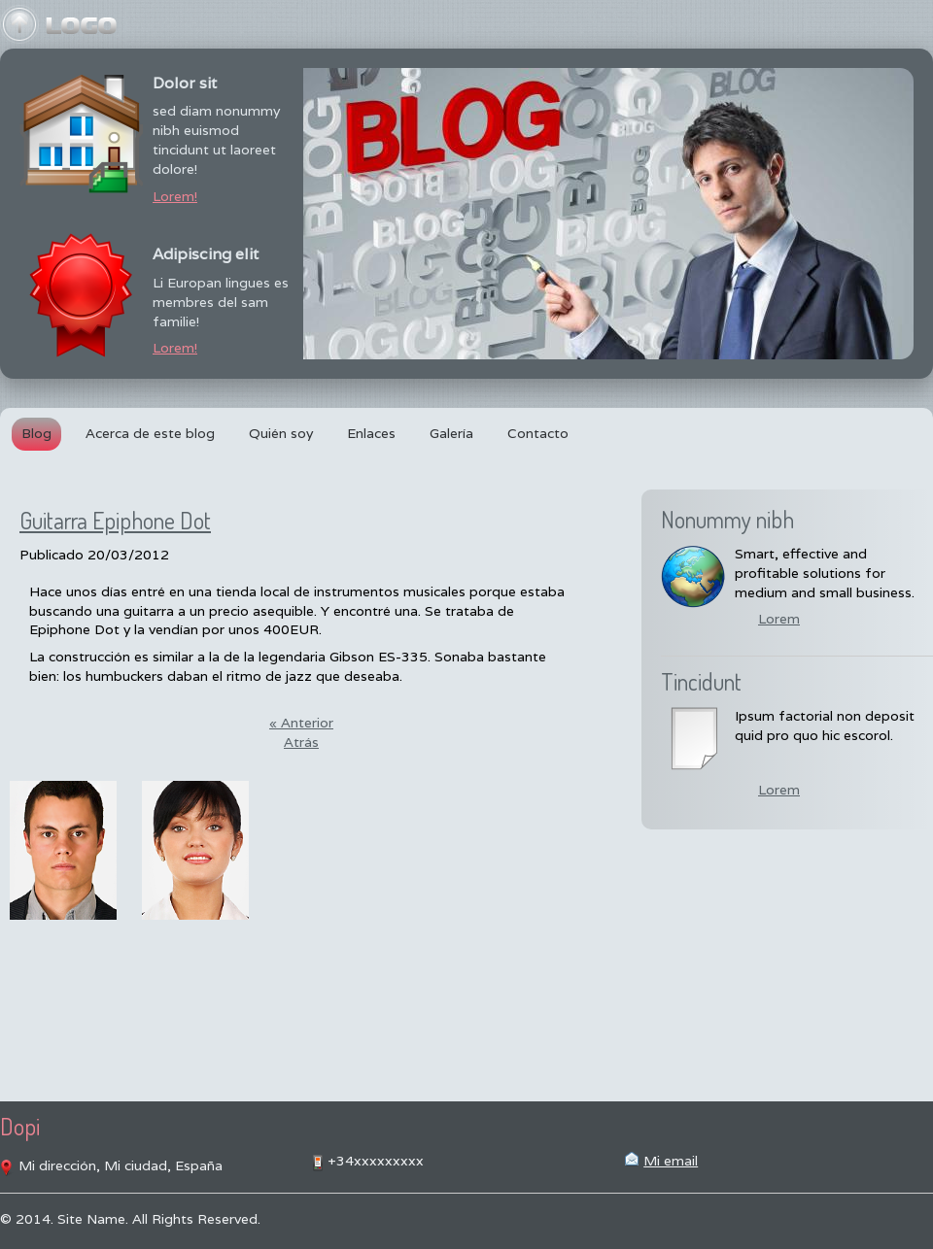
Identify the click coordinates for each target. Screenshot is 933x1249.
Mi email (670, 1160)
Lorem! (175, 196)
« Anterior (301, 722)
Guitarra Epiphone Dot (115, 520)
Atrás (301, 742)
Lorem (779, 618)
